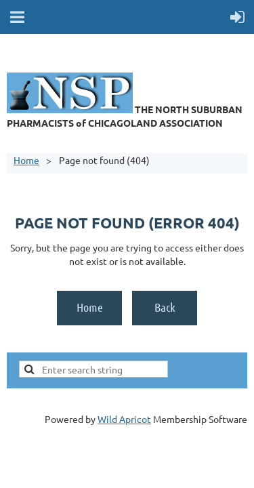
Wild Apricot (124, 419)
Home (26, 160)
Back (164, 307)
